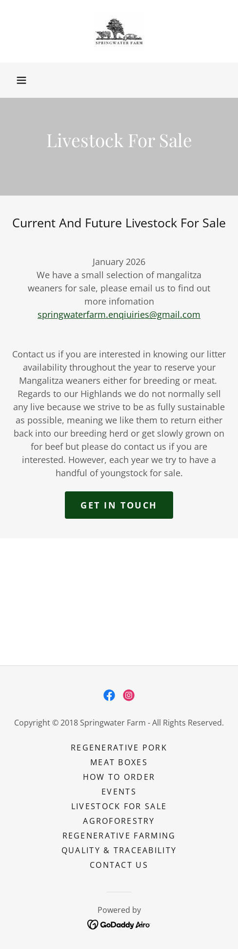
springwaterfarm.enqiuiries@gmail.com (119, 314)
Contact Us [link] (119, 865)
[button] (21, 80)
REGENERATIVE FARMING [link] (119, 835)
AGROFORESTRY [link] (119, 821)
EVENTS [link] (119, 791)
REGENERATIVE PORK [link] (119, 747)
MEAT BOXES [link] (119, 762)
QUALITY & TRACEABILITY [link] (119, 850)
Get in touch (119, 505)
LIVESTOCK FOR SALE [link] (119, 806)
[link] (119, 31)
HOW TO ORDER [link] (119, 777)
